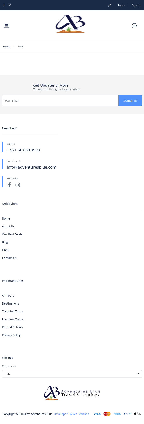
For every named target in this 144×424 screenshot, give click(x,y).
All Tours (8, 295)
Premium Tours (12, 319)
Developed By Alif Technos (71, 414)
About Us (8, 226)
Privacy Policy (11, 335)
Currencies (9, 366)
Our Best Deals (12, 234)
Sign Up (136, 5)
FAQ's (6, 250)
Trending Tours (12, 311)
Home (6, 46)
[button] (134, 25)
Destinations (10, 303)
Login (121, 5)
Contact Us (9, 258)
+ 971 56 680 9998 (23, 150)
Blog (5, 242)
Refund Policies (12, 327)
